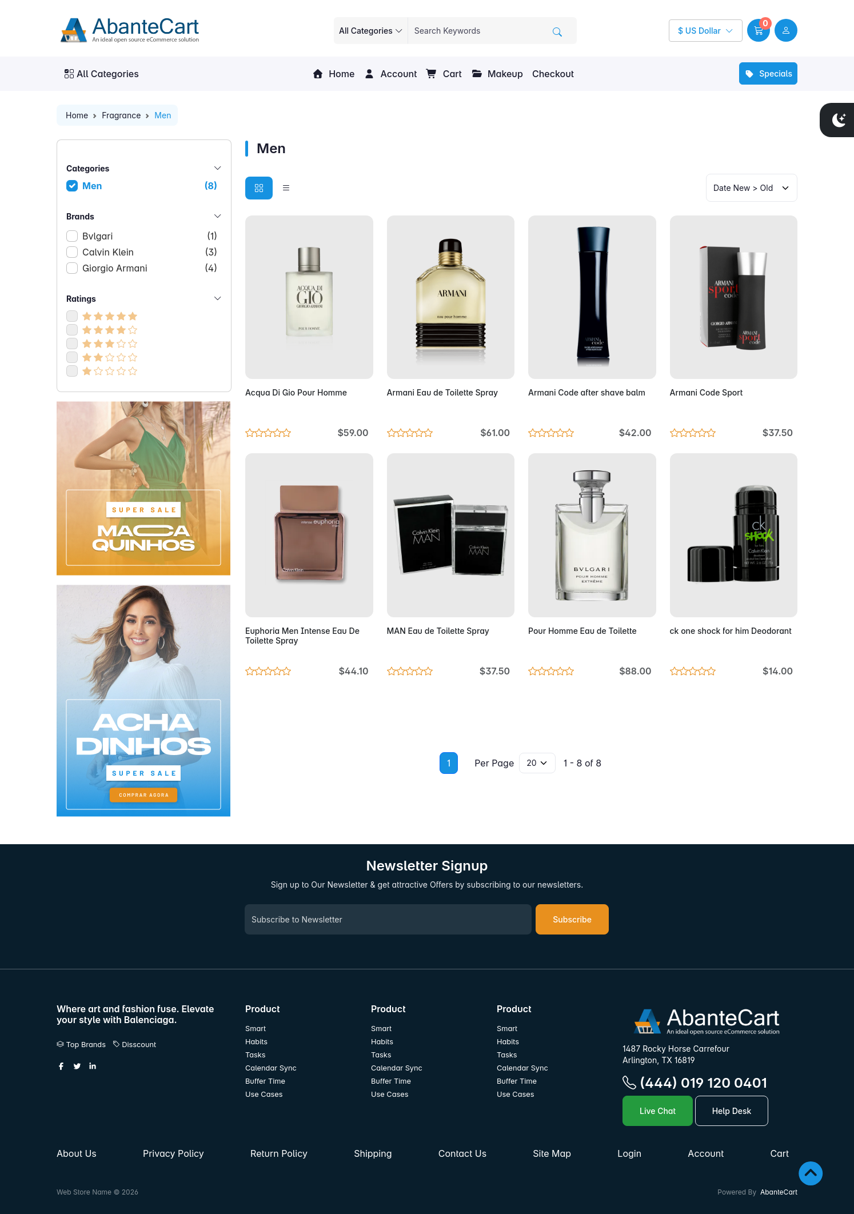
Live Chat (658, 1111)
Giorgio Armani (149, 268)
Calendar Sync (271, 1068)
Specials (768, 73)
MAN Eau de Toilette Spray (438, 631)
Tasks (255, 1055)
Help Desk (732, 1111)
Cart (443, 73)
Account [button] (390, 73)
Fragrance (121, 115)
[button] (758, 30)
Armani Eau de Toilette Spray (442, 392)
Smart (255, 1028)
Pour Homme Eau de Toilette (582, 631)
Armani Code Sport (706, 392)
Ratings (144, 299)
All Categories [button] (102, 74)
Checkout (553, 73)
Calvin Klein (149, 252)
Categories (144, 168)
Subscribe (572, 919)
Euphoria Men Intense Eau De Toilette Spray (302, 635)
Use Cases (264, 1094)
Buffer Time (265, 1081)
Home (333, 73)
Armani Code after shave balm (586, 392)
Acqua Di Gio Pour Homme (296, 392)
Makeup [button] (497, 73)
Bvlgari (149, 236)
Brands (144, 216)
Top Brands (81, 1044)
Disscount (135, 1044)
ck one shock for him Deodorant (731, 631)
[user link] (786, 30)
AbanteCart (778, 1192)
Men (149, 186)
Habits (256, 1041)
